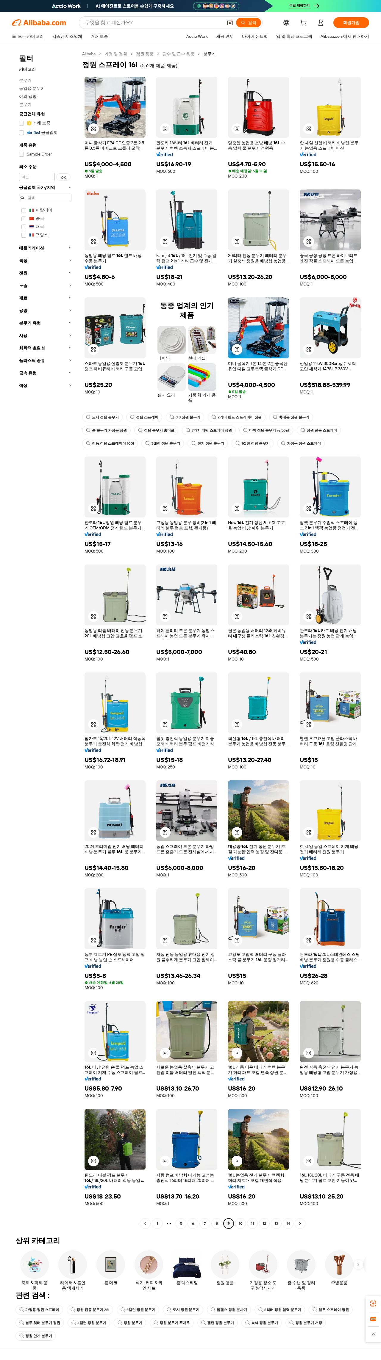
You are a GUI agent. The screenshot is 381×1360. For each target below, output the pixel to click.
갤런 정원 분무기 (217, 1322)
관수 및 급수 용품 (178, 53)
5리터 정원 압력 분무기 (279, 1309)
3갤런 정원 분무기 (162, 443)
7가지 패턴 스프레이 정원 (209, 430)
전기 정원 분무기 (207, 443)
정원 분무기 (130, 1322)
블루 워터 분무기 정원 (39, 1322)
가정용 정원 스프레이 (301, 443)
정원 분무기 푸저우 (172, 1322)
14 (288, 1223)
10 (241, 1223)
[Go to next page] (300, 1223)
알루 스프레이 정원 (331, 1309)
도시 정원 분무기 (102, 417)
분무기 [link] (209, 53)
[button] (230, 22)
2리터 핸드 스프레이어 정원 (237, 417)
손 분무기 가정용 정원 (106, 430)
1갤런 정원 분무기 (252, 443)
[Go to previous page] (145, 1223)
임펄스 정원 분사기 (229, 1309)
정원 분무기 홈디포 (156, 430)
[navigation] (45, 639)
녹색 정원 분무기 (261, 1322)
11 (252, 1223)
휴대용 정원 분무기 (291, 417)
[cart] (304, 23)
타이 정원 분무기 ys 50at (266, 430)
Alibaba (89, 53)
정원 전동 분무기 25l (90, 1309)
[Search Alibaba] (153, 22)
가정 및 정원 (115, 53)
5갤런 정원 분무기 (138, 1309)
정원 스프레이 (144, 417)
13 (276, 1223)
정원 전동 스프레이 (319, 430)
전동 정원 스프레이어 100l (110, 443)
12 (264, 1223)
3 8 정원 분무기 (185, 417)
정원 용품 (145, 53)
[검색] (248, 22)
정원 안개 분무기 (35, 1336)
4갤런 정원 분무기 (88, 1322)
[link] (373, 1303)
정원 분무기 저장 (305, 1322)
